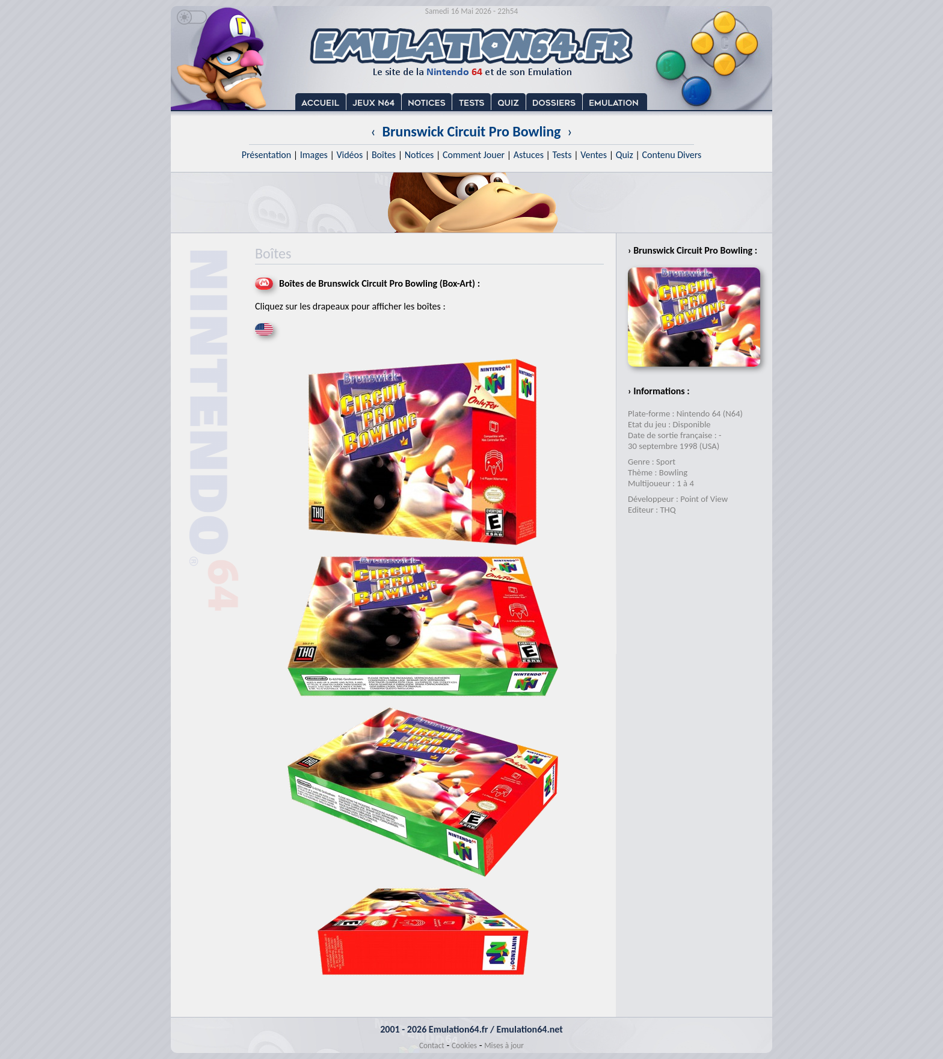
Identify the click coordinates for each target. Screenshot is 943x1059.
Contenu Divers (671, 154)
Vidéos (349, 154)
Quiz (624, 154)
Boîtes (384, 154)
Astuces (529, 154)
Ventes (593, 154)
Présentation (267, 154)
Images (314, 154)
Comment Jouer (474, 154)
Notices (419, 154)
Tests (562, 154)
